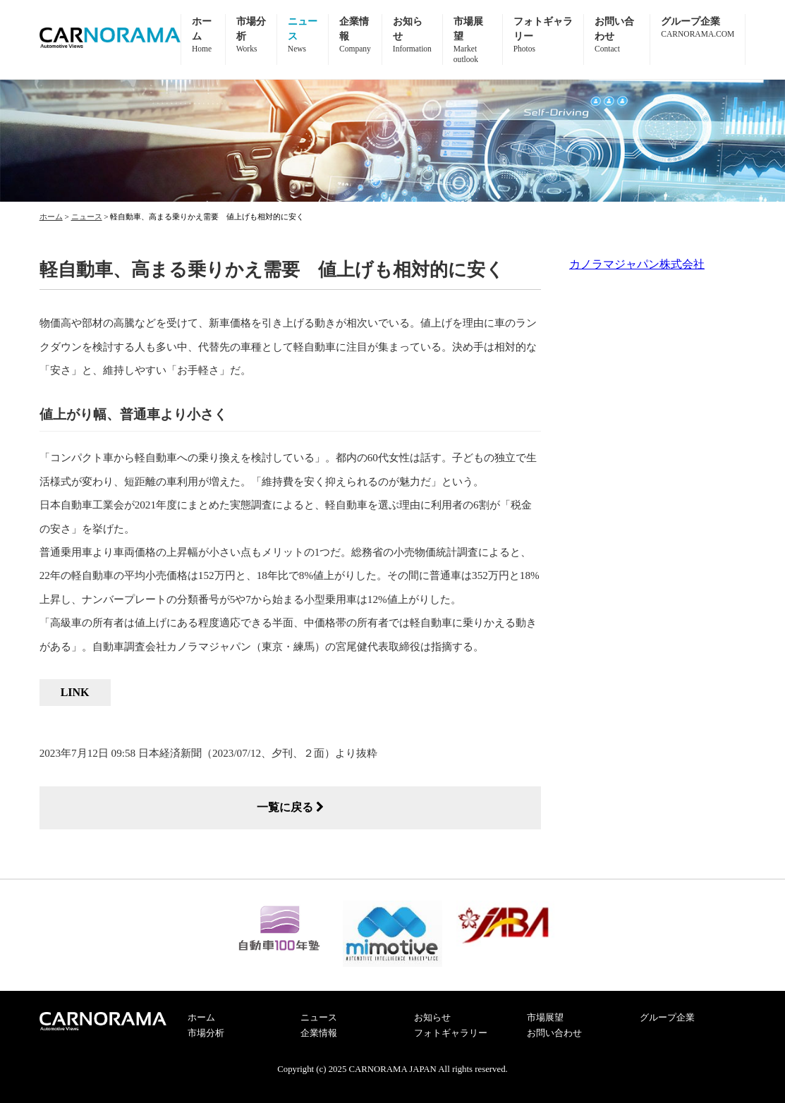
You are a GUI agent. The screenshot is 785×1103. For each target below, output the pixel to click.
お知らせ (432, 1018)
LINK (75, 692)
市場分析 (206, 1033)
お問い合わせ (554, 1033)
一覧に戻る (290, 807)
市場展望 (545, 1018)
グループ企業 (667, 1018)
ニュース (318, 1018)
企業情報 (318, 1033)
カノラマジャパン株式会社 (637, 264)
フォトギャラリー (450, 1033)
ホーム (201, 1018)
